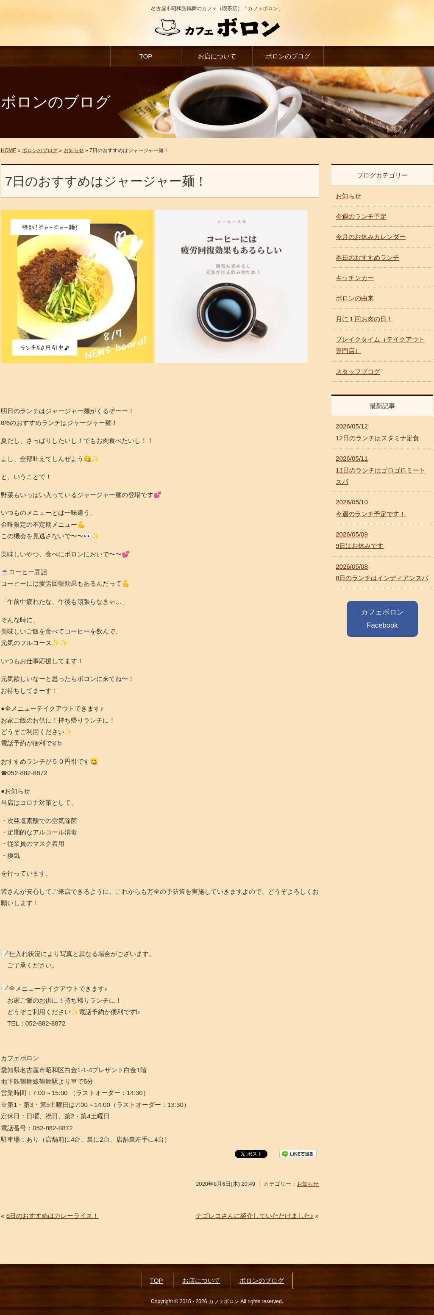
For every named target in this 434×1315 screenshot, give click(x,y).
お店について (217, 56)
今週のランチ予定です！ (371, 507)
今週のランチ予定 (361, 216)
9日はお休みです (360, 540)
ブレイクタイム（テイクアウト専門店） (380, 345)
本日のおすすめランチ (367, 257)
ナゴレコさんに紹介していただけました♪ (255, 1215)
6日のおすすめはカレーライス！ (52, 1215)
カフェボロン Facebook (382, 618)
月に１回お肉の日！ (364, 318)
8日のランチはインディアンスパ (382, 572)
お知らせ (74, 150)
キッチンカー (355, 277)
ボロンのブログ (288, 56)
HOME (8, 150)
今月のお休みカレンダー (371, 236)
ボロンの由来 (355, 298)
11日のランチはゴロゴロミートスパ (381, 470)
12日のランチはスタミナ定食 (377, 432)
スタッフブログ (358, 371)
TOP (145, 56)
